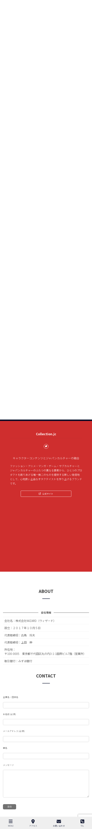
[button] (46, 494)
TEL (82, 823)
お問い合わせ (59, 823)
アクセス (33, 823)
